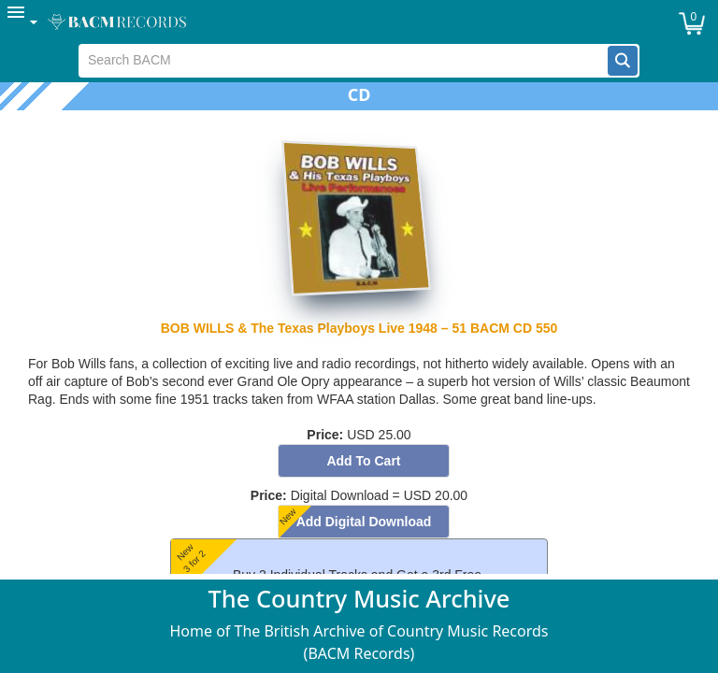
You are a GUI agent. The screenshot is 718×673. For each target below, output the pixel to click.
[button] (623, 61)
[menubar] (359, 22)
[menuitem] (23, 22)
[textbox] (343, 61)
